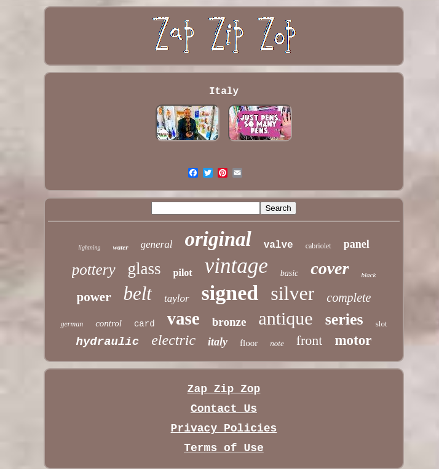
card (144, 324)
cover (329, 268)
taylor (176, 298)
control (108, 323)
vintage (236, 266)
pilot (182, 272)
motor (352, 340)
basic (289, 273)
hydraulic (108, 342)
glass (144, 268)
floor (249, 343)
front (309, 340)
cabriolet (318, 246)
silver (292, 293)
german (71, 324)
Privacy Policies (224, 428)
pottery (94, 269)
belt (138, 293)
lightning (89, 247)
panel (357, 244)
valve (278, 245)
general (157, 244)
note (276, 343)
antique (285, 318)
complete (348, 297)
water (120, 247)
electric (173, 340)
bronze (229, 321)
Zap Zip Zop (224, 389)
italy (217, 342)
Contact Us (224, 409)
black (368, 274)
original (217, 239)
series (344, 319)
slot (381, 323)
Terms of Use (224, 448)
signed (230, 293)
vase (183, 318)
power (94, 297)
